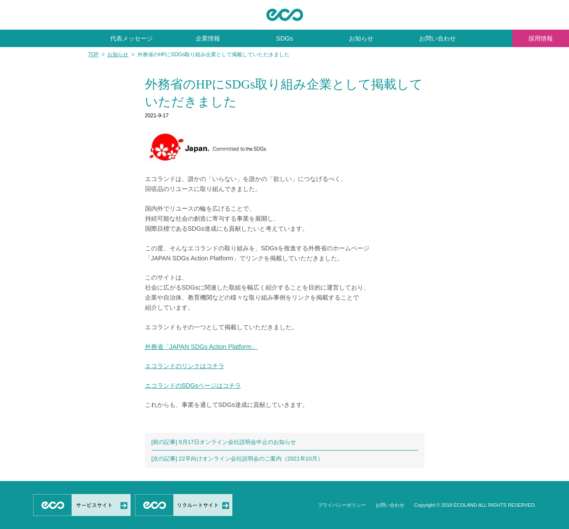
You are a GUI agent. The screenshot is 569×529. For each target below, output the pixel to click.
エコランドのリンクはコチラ (184, 365)
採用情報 (540, 38)
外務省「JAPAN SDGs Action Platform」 (201, 346)
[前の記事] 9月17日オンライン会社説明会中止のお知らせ (224, 442)
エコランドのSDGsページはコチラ (193, 385)
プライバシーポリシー (342, 505)
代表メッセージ (131, 38)
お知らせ (361, 38)
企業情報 (208, 38)
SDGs (284, 38)
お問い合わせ (437, 38)
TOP (93, 54)
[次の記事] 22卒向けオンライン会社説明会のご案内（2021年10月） (237, 458)
